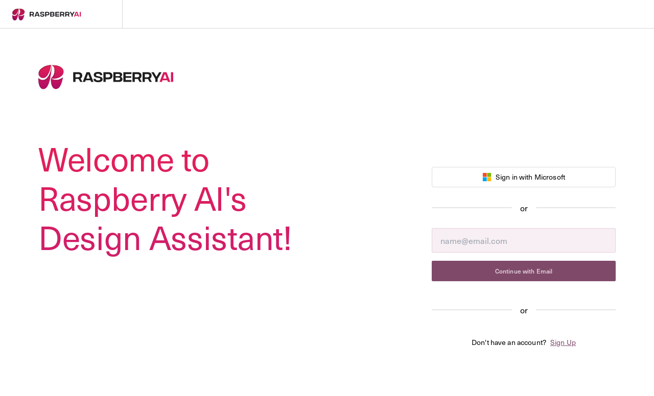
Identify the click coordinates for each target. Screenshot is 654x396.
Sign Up (563, 342)
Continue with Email (523, 271)
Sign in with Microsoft (523, 176)
